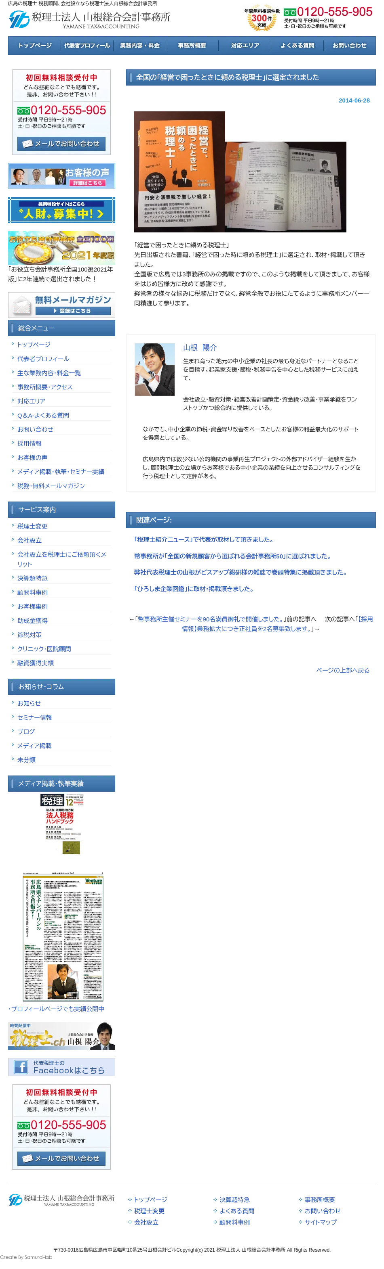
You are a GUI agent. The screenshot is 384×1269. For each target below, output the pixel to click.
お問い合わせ (35, 429)
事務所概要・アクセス (45, 387)
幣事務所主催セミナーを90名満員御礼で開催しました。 (210, 619)
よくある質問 (236, 1211)
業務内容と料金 (139, 45)
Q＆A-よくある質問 (43, 415)
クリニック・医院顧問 (44, 649)
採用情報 (29, 443)
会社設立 (29, 540)
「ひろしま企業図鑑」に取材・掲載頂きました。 (194, 588)
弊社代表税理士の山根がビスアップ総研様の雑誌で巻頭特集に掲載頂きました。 (240, 572)
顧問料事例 (32, 592)
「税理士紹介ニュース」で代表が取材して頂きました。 (204, 539)
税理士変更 (32, 526)
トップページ (34, 45)
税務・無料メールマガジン (51, 486)
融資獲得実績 (35, 663)
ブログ (26, 731)
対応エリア (244, 45)
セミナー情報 (34, 717)
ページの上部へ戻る (343, 670)
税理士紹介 (87, 45)
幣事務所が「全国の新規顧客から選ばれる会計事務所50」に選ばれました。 (232, 556)
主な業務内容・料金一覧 (49, 373)
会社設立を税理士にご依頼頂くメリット (61, 559)
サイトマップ (321, 1222)
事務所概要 (192, 45)
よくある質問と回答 (297, 45)
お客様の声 (32, 457)
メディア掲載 (34, 745)
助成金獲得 (32, 620)
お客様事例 (32, 606)
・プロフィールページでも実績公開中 (56, 1009)
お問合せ (349, 45)
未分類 (26, 760)
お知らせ (29, 703)
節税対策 (29, 634)
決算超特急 (32, 578)
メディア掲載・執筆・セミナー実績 (60, 471)
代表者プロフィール (43, 358)
